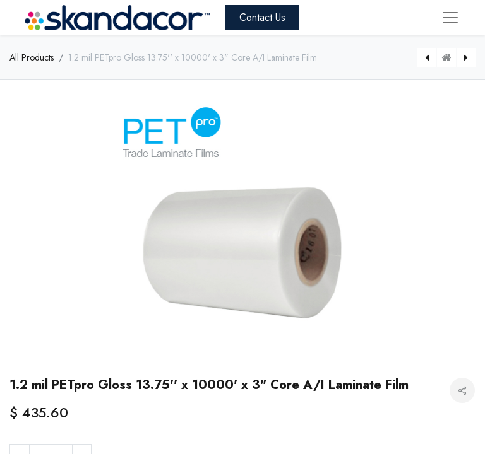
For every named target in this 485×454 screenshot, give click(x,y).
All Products (31, 57)
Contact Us (262, 17)
